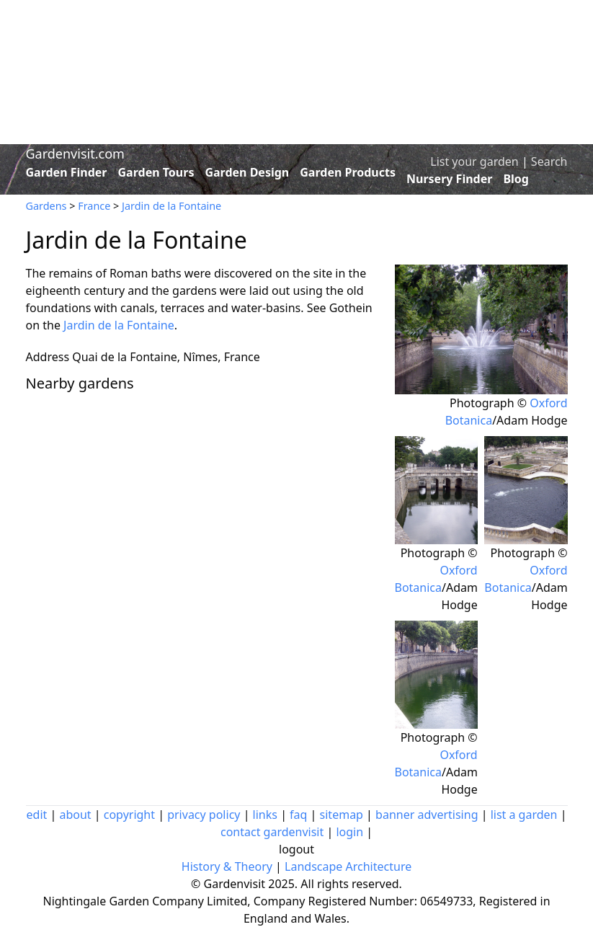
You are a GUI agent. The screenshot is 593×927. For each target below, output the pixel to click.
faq (298, 814)
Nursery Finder (449, 179)
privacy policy (203, 814)
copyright (129, 814)
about (75, 814)
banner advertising (426, 814)
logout (296, 849)
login (349, 832)
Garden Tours (156, 172)
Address (48, 357)
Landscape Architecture (348, 866)
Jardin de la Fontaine (171, 206)
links (265, 814)
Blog (516, 179)
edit (37, 814)
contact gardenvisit (272, 832)
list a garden (524, 814)
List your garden (474, 161)
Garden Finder (66, 172)
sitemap (341, 814)
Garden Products (348, 172)
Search (549, 161)
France (94, 206)
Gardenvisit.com (75, 153)
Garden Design (247, 172)
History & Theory (227, 866)
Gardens (46, 206)
